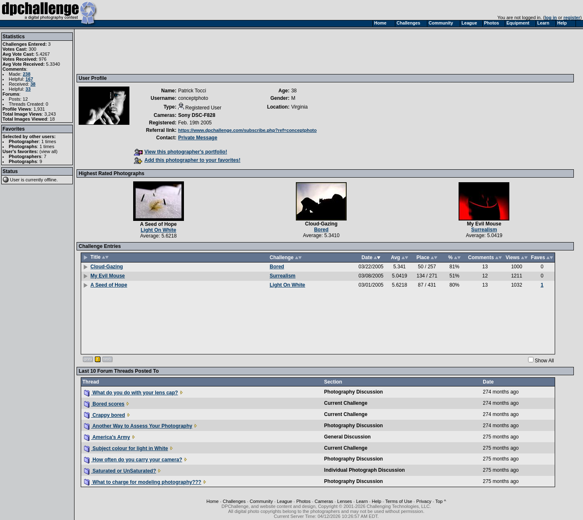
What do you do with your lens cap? (131, 393)
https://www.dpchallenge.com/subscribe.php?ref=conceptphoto (247, 130)
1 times (48, 141)
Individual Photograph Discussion (364, 470)
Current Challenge (345, 403)
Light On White (158, 230)
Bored (321, 230)
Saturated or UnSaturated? (120, 471)
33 (27, 89)
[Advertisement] (230, 51)
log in (551, 17)
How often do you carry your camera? (133, 460)
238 (26, 74)
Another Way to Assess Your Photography (138, 426)
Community (261, 501)
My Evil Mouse (484, 224)
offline (51, 179)
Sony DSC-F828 (196, 115)
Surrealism (484, 230)
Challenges (234, 501)
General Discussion (347, 437)
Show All (544, 361)
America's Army (107, 437)
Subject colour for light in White (126, 448)
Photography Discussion (353, 392)
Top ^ (440, 501)
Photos (303, 501)
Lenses (344, 501)
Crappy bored (104, 415)
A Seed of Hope (158, 224)
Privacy (423, 501)
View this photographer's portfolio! (180, 152)
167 (29, 79)
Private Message (197, 138)
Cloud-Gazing (321, 224)
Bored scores (104, 404)
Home (212, 501)
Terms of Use (398, 501)
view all (48, 151)
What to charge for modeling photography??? (142, 482)
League (284, 501)
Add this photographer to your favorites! (187, 160)
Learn (362, 501)
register (571, 17)
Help (377, 501)
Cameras (324, 501)
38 (32, 84)
